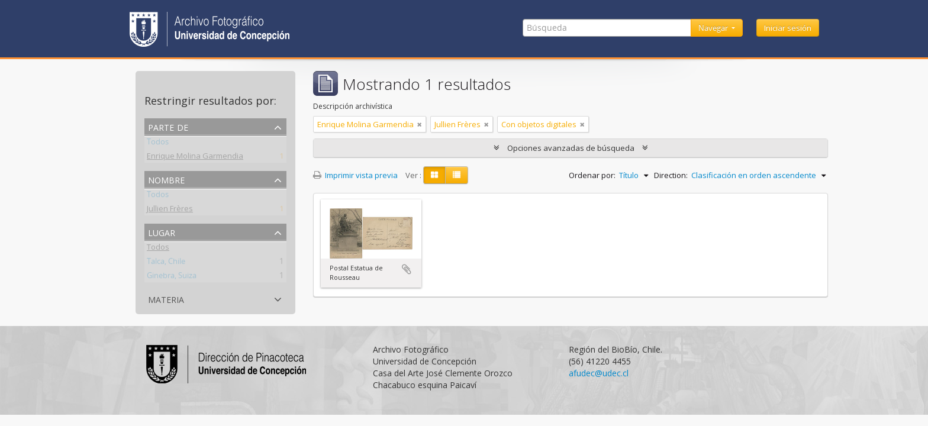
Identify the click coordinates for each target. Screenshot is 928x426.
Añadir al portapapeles (407, 269)
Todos (158, 143)
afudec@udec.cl (599, 373)
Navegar (714, 27)
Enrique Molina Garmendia (195, 158)
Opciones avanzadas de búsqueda (570, 148)
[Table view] (456, 175)
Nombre (166, 179)
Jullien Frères (170, 210)
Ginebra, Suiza (171, 277)
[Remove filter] (419, 124)
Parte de (168, 126)
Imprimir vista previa (355, 175)
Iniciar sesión (787, 27)
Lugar (161, 232)
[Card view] (434, 175)
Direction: (671, 175)
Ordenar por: (592, 175)
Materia (166, 298)
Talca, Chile (166, 263)
